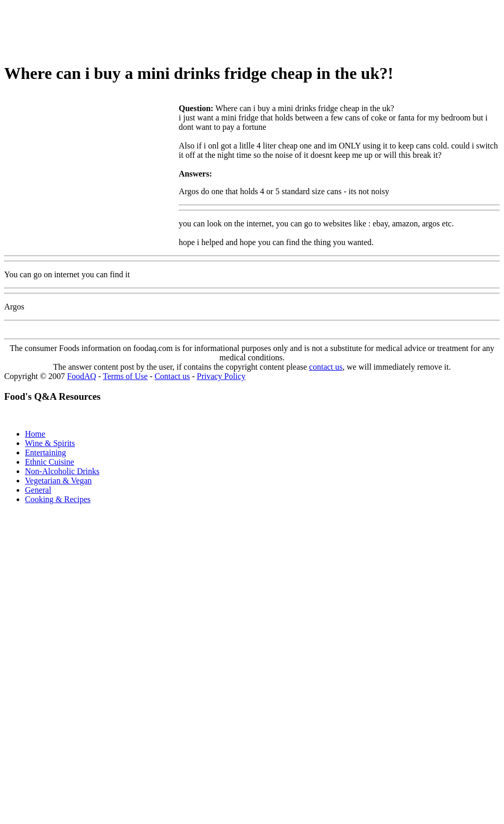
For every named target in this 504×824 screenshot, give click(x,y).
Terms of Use (125, 376)
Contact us (172, 376)
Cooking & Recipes (57, 499)
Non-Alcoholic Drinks (62, 471)
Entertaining (45, 452)
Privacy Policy (221, 376)
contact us (325, 366)
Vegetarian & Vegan (58, 480)
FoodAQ (81, 376)
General (38, 489)
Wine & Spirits (50, 443)
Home (35, 433)
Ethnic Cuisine (49, 461)
